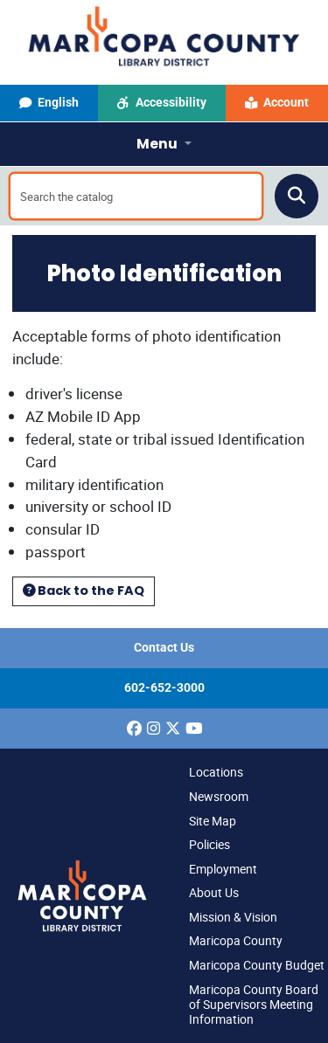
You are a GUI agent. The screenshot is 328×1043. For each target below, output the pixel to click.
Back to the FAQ (83, 590)
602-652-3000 (164, 687)
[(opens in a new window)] (134, 728)
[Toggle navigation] (164, 144)
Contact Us (164, 647)
